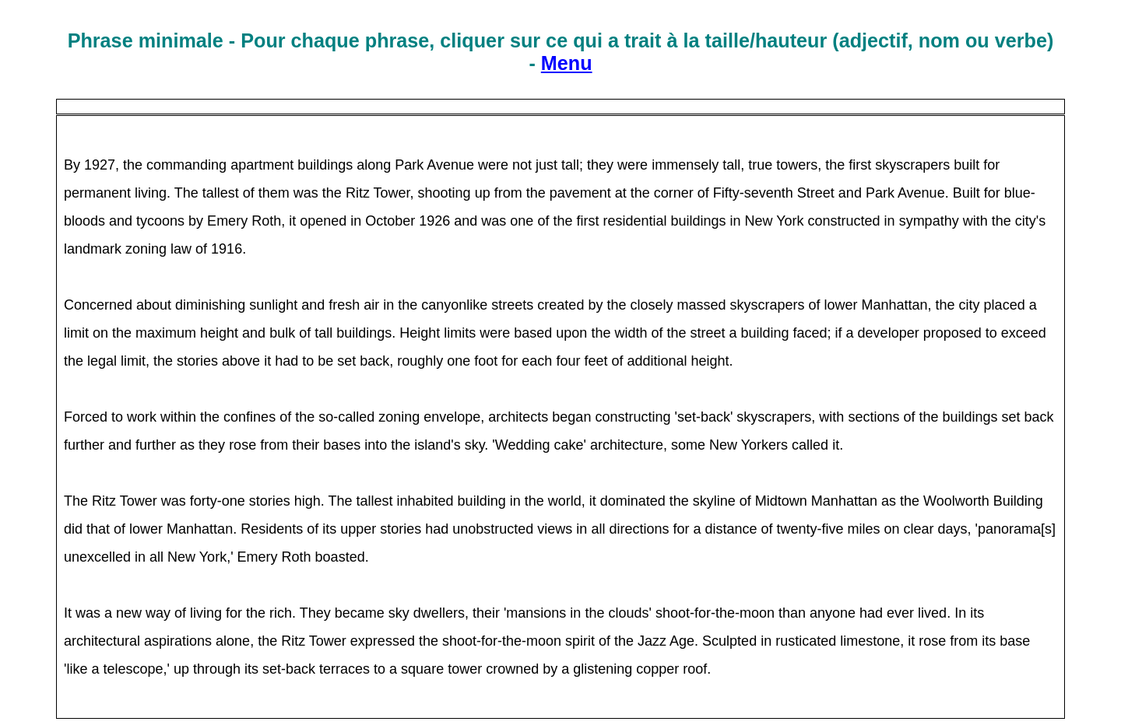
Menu (566, 63)
